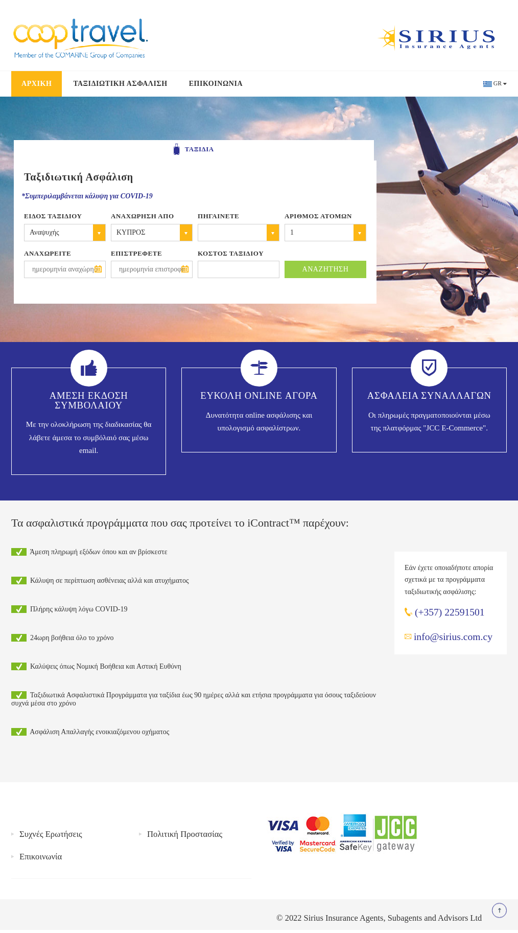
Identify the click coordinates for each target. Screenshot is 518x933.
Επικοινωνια (216, 83)
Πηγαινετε (218, 216)
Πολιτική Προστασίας (184, 834)
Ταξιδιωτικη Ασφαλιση (120, 83)
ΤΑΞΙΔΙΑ (194, 150)
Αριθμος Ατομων (318, 216)
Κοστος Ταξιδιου (231, 253)
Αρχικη (36, 83)
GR (497, 83)
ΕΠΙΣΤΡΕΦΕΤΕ (136, 253)
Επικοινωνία (40, 856)
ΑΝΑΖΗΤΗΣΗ (325, 269)
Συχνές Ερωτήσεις (50, 834)
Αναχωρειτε (47, 253)
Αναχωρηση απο (142, 216)
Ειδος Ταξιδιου (53, 216)
